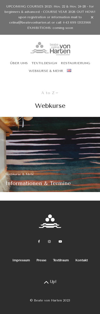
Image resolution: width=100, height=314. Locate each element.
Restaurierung (75, 63)
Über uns (19, 63)
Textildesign (44, 63)
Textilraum (61, 260)
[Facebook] (39, 241)
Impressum (21, 260)
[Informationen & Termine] (50, 154)
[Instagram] (49, 241)
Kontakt (81, 260)
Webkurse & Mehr (46, 71)
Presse (41, 260)
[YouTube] (60, 241)
